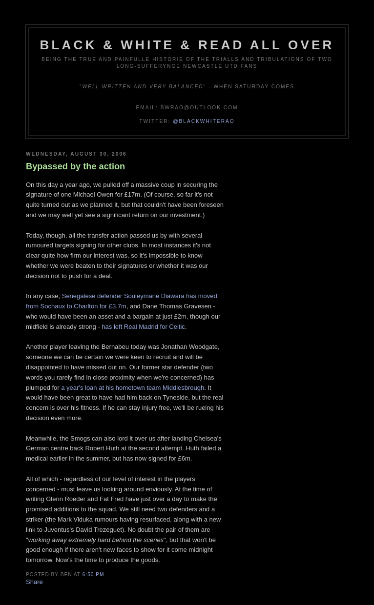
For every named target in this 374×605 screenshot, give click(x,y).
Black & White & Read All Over (187, 45)
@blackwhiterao (203, 121)
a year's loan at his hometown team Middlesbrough (132, 387)
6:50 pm (93, 574)
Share (34, 581)
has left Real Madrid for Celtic (143, 326)
